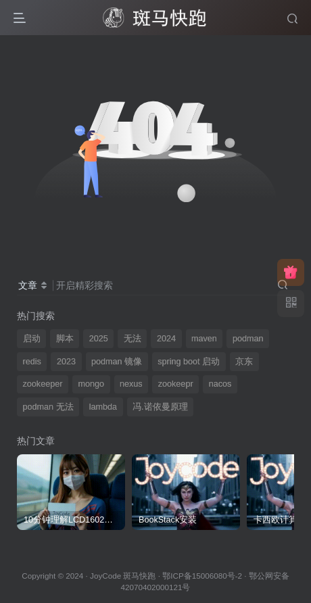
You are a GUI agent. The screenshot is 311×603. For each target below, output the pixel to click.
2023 (66, 361)
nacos (220, 384)
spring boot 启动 (189, 361)
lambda (103, 407)
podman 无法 (48, 407)
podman (248, 338)
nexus (131, 384)
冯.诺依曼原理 (160, 407)
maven (204, 338)
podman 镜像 (116, 361)
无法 (132, 338)
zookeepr (175, 384)
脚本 (65, 338)
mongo (91, 384)
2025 (98, 338)
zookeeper (43, 384)
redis (32, 361)
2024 (166, 338)
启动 (32, 338)
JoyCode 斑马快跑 (123, 575)
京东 (244, 361)
